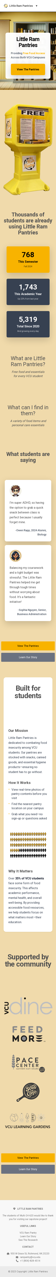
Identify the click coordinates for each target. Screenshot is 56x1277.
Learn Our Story (28, 657)
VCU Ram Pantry (28, 1232)
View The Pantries (28, 69)
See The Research (28, 1240)
